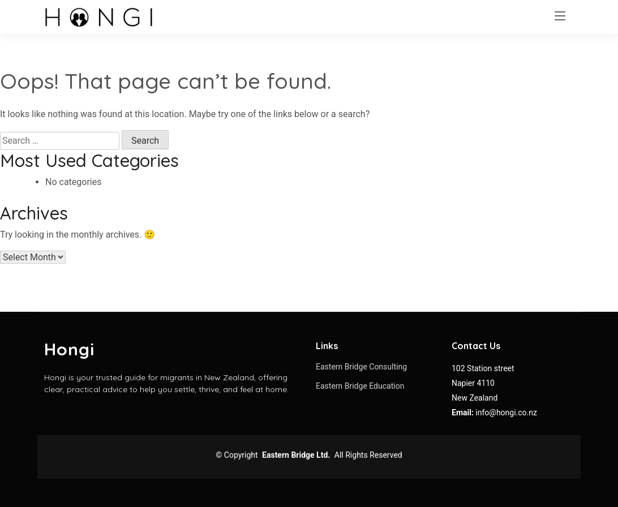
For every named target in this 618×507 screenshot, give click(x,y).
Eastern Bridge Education (360, 386)
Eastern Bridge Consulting (361, 367)
